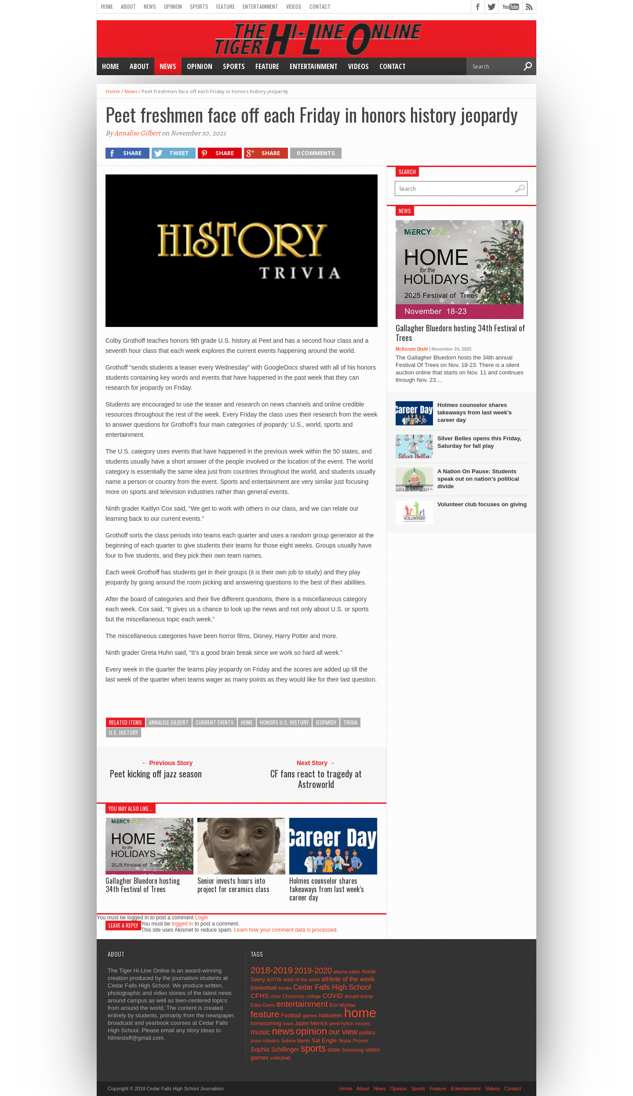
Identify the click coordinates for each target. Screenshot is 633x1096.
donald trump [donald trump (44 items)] (359, 996)
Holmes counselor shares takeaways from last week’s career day (326, 889)
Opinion (173, 6)
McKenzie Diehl (412, 349)
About (128, 6)
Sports (199, 6)
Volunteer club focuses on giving (482, 504)
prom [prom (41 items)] (256, 1040)
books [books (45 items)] (285, 988)
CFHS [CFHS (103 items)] (260, 995)
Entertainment (260, 6)
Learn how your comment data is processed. (286, 930)
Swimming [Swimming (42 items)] (353, 1049)
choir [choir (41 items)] (275, 996)
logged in (182, 924)
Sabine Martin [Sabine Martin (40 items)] (295, 1040)
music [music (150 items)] (260, 1031)
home (247, 722)
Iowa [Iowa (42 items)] (288, 1023)
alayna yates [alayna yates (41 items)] (347, 971)
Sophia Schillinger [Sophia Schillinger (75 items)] (275, 1049)
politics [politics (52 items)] (367, 1033)
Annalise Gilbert (137, 133)
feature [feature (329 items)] (265, 1014)
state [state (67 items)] (333, 1049)
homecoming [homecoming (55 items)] (266, 1023)
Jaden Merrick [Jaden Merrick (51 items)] (311, 1023)
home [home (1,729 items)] (360, 1012)
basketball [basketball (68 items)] (264, 987)
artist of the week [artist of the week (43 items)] (302, 979)
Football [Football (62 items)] (291, 1015)
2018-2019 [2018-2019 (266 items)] (272, 970)
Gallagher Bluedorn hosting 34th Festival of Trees (143, 884)
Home (107, 6)
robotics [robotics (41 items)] (271, 1040)
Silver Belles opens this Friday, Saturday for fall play (479, 442)
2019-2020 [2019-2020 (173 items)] (313, 970)
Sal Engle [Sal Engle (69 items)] (324, 1040)
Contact (320, 6)
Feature (225, 6)
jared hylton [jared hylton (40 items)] (341, 1023)
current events (215, 722)
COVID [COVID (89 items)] (333, 995)
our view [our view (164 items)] (343, 1031)
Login (201, 918)
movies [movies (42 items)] (362, 1023)
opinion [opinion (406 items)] (311, 1031)
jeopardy (326, 722)
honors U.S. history (284, 722)
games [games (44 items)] (310, 1015)
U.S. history (123, 732)
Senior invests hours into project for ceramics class (233, 884)
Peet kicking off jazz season (156, 773)
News (150, 6)
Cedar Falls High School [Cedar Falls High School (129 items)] (332, 987)
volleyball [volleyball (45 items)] (280, 1057)
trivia (350, 722)
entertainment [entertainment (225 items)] (302, 1004)
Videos (294, 6)
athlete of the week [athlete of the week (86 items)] (348, 979)
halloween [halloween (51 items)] (331, 1016)
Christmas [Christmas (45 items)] (293, 996)
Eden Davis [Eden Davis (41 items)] (263, 1005)
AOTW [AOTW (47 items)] (274, 979)
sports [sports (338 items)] (313, 1048)
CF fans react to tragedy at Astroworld (316, 778)
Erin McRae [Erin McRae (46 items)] (342, 1005)
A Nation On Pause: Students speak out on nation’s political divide (478, 479)
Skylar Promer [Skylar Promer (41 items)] (353, 1040)
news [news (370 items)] (283, 1031)
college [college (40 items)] (313, 996)
